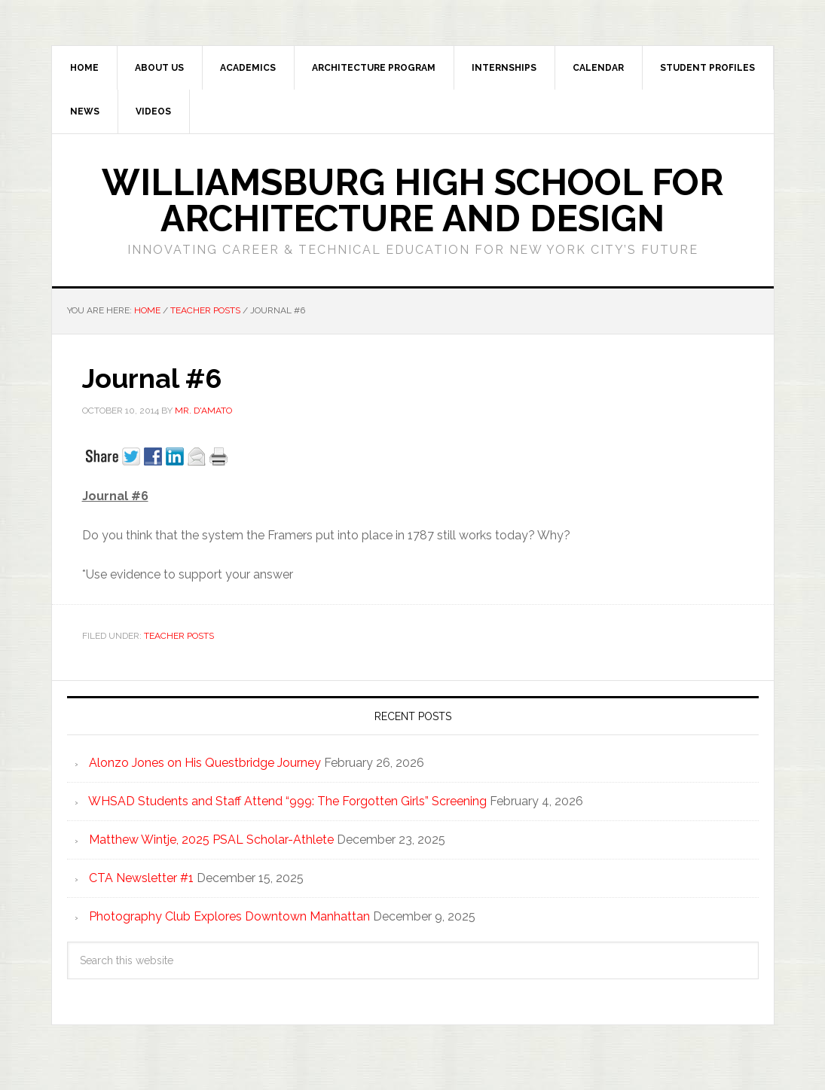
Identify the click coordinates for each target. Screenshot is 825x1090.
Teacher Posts (179, 635)
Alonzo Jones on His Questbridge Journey (205, 763)
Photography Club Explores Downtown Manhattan (229, 916)
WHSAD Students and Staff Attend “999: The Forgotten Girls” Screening (287, 801)
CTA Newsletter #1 (141, 878)
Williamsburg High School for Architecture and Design (412, 200)
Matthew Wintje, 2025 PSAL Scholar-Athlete (211, 839)
